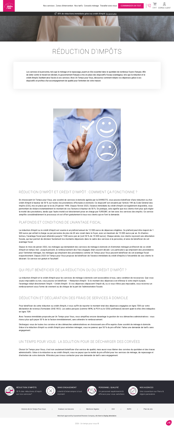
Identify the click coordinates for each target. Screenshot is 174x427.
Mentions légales (92, 407)
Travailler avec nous (108, 5)
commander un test (131, 5)
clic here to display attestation (105, 413)
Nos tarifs (78, 5)
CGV (113, 407)
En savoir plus (111, 13)
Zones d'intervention (64, 5)
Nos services (49, 5)
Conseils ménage (91, 5)
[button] (169, 423)
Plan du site (148, 407)
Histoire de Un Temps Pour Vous (33, 407)
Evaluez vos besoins (66, 407)
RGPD (129, 407)
